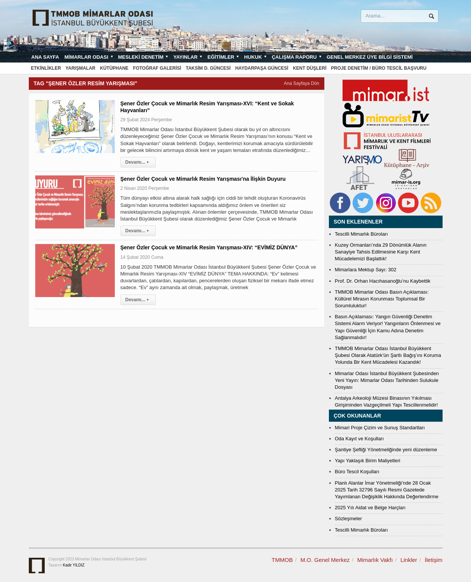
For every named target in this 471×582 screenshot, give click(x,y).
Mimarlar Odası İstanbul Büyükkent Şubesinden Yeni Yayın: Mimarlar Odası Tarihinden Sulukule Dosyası (387, 380)
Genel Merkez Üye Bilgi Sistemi (370, 57)
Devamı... (138, 162)
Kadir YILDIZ (73, 565)
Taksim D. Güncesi (208, 68)
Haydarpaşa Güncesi (261, 68)
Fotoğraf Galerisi (157, 68)
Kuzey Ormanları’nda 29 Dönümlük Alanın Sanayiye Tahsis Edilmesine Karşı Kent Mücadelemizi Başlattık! (381, 251)
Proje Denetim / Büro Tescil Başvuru (379, 68)
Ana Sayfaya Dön (301, 83)
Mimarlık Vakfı (375, 560)
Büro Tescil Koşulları (357, 471)
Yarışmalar (80, 68)
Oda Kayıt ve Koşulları (359, 438)
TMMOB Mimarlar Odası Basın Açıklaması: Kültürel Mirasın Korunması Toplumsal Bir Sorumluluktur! (382, 298)
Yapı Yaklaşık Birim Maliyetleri (368, 460)
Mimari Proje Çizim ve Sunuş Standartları (380, 427)
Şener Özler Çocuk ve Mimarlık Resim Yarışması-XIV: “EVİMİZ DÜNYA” (209, 247)
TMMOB (282, 560)
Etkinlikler (46, 68)
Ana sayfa (45, 57)
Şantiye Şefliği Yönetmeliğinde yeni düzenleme (386, 449)
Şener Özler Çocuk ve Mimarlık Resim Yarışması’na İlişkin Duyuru (203, 179)
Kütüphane (114, 68)
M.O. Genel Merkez (325, 560)
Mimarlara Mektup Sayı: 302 (366, 269)
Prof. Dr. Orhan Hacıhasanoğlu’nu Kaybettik (382, 281)
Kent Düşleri (310, 68)
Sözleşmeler (348, 518)
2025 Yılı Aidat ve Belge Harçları (370, 507)
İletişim (434, 560)
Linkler (409, 560)
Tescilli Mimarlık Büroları (361, 234)
